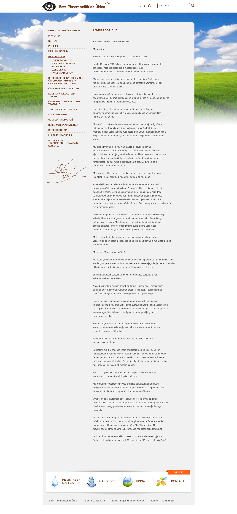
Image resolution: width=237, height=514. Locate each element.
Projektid (54, 35)
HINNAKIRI (143, 481)
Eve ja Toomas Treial (63, 63)
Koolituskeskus (57, 114)
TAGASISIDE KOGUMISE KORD (63, 109)
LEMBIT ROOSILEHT (61, 60)
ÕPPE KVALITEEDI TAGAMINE (63, 88)
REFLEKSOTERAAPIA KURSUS (63, 124)
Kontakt (53, 40)
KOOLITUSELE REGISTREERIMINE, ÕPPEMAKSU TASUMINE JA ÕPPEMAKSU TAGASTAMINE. (65, 81)
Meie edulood (56, 56)
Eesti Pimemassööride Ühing (64, 30)
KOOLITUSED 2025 (57, 130)
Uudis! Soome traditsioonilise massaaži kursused (63, 143)
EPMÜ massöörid (58, 51)
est (106, 3)
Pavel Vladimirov (62, 72)
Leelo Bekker (59, 69)
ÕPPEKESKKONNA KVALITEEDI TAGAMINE (64, 102)
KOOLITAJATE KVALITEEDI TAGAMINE (61, 95)
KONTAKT (177, 481)
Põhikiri (53, 46)
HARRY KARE (58, 66)
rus (109, 3)
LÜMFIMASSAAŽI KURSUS (61, 135)
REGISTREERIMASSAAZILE (71, 481)
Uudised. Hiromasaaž (60, 119)
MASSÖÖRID (108, 481)
